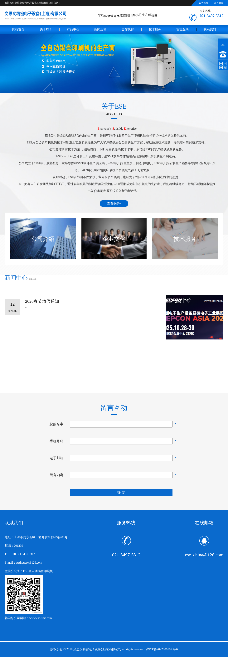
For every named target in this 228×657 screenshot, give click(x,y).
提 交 (121, 492)
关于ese (45, 29)
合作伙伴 (128, 29)
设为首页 (203, 3)
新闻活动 (100, 29)
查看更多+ (114, 203)
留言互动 (182, 29)
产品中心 (73, 29)
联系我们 (210, 29)
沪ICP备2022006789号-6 (162, 649)
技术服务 (155, 29)
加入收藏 (218, 3)
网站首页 (18, 29)
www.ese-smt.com (41, 618)
